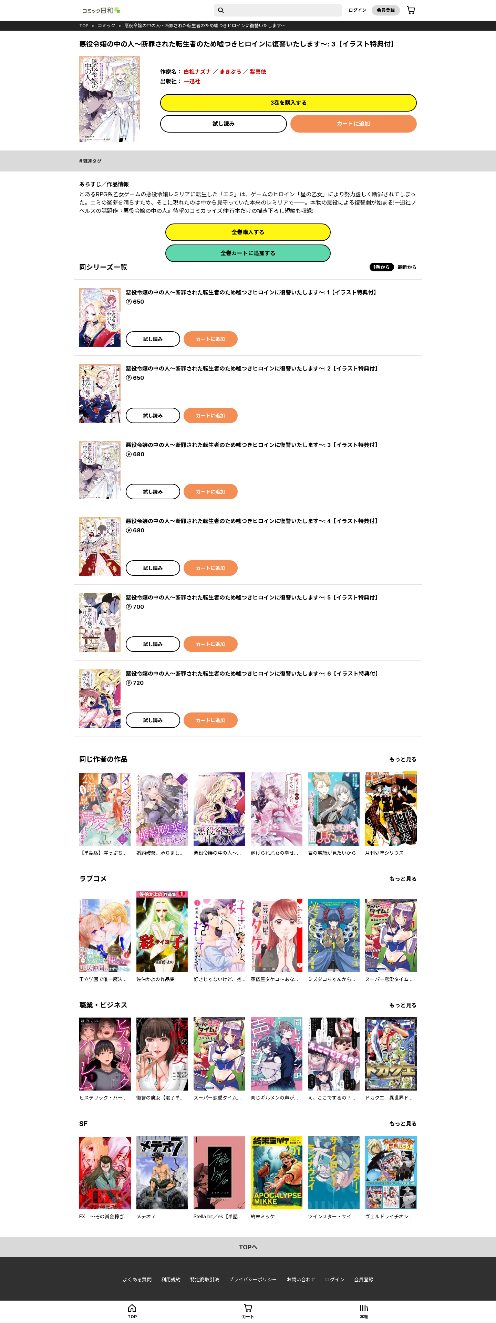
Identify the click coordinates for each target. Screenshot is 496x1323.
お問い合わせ (301, 1279)
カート (248, 1316)
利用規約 (170, 1279)
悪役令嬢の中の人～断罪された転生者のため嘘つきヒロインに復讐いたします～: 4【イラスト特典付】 (253, 521)
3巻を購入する (288, 102)
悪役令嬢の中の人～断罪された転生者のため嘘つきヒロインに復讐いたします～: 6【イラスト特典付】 (253, 673)
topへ (248, 1247)
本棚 (364, 1316)
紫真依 (258, 71)
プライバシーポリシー (253, 1279)
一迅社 (192, 81)
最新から (407, 267)
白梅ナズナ (197, 71)
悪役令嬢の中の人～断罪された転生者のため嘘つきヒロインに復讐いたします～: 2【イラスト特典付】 (253, 368)
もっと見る (403, 759)
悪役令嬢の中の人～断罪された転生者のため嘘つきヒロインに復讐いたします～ (205, 25)
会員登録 (386, 10)
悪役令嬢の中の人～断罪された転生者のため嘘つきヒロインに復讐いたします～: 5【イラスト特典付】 (253, 597)
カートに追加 (353, 123)
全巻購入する (248, 232)
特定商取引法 (204, 1279)
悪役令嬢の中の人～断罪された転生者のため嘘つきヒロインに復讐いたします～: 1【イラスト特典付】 (252, 292)
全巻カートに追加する (248, 253)
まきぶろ (230, 71)
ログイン (357, 10)
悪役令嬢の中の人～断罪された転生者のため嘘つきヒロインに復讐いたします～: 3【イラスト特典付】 (253, 444)
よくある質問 (137, 1279)
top (84, 25)
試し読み (224, 123)
